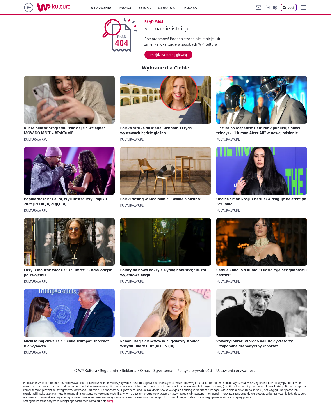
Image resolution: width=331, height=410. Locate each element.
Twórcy (125, 7)
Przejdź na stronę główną (168, 55)
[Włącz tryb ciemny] (271, 7)
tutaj (110, 401)
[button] (303, 7)
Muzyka (190, 7)
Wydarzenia (101, 7)
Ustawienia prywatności (235, 370)
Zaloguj (288, 7)
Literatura (167, 7)
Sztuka (145, 7)
